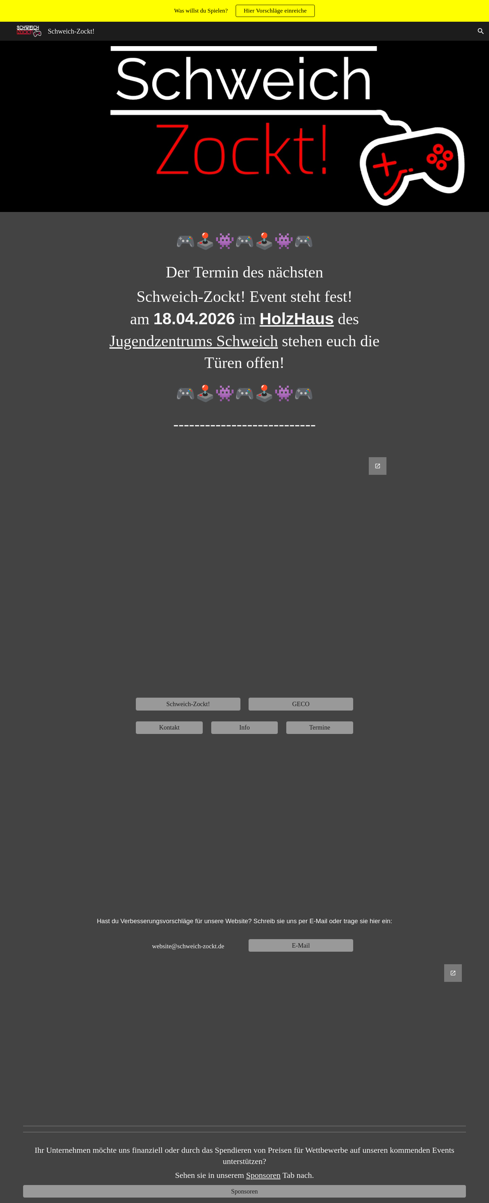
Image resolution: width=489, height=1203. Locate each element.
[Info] (244, 728)
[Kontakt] (169, 728)
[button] (481, 31)
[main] (244, 337)
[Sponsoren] (244, 1191)
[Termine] (319, 728)
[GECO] (300, 704)
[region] (244, 11)
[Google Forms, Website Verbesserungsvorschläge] (244, 1041)
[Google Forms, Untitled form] (244, 572)
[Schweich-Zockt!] (188, 704)
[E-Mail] (300, 945)
